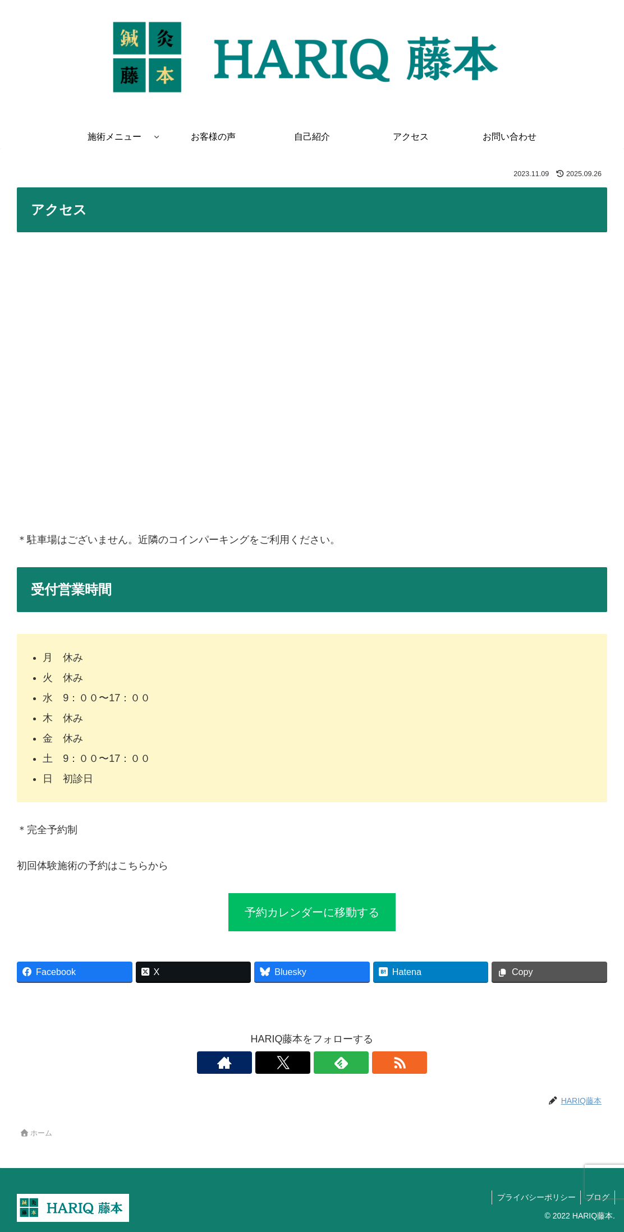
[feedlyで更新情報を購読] (325, 1062)
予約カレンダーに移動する (312, 912)
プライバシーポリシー (534, 1197)
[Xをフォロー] (299, 1062)
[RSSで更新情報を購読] (350, 1062)
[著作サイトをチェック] (273, 1062)
